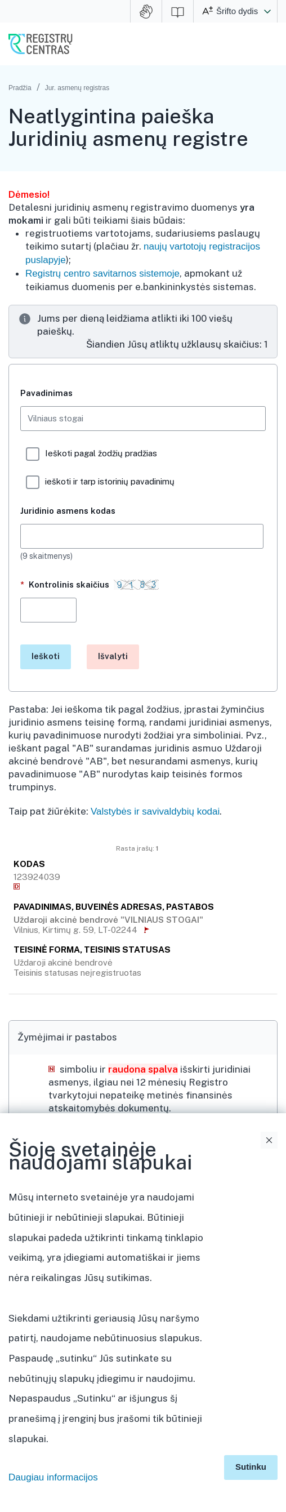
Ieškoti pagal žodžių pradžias (91, 454)
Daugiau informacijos (53, 1477)
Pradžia (20, 88)
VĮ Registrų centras (40, 44)
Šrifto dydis (237, 11)
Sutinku (250, 1466)
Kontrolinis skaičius (91, 589)
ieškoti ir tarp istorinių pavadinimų (100, 482)
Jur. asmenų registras (77, 88)
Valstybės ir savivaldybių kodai (155, 811)
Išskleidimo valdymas (271, 1239)
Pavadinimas (46, 393)
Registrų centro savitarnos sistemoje (102, 273)
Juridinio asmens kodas (67, 510)
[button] (267, 11)
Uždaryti (269, 1140)
